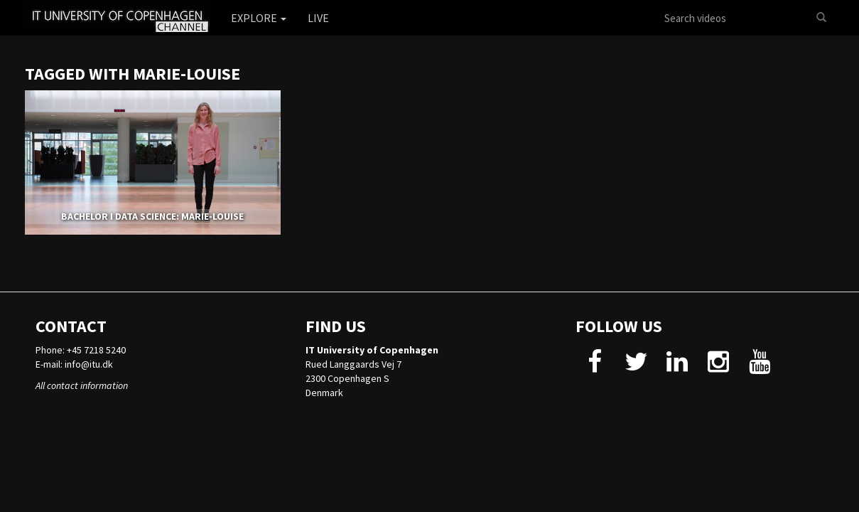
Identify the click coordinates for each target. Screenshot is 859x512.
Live (318, 18)
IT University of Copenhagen (372, 349)
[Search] (821, 17)
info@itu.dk (89, 364)
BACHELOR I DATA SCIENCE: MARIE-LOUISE (152, 216)
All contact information (82, 385)
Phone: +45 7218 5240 (81, 349)
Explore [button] (258, 18)
